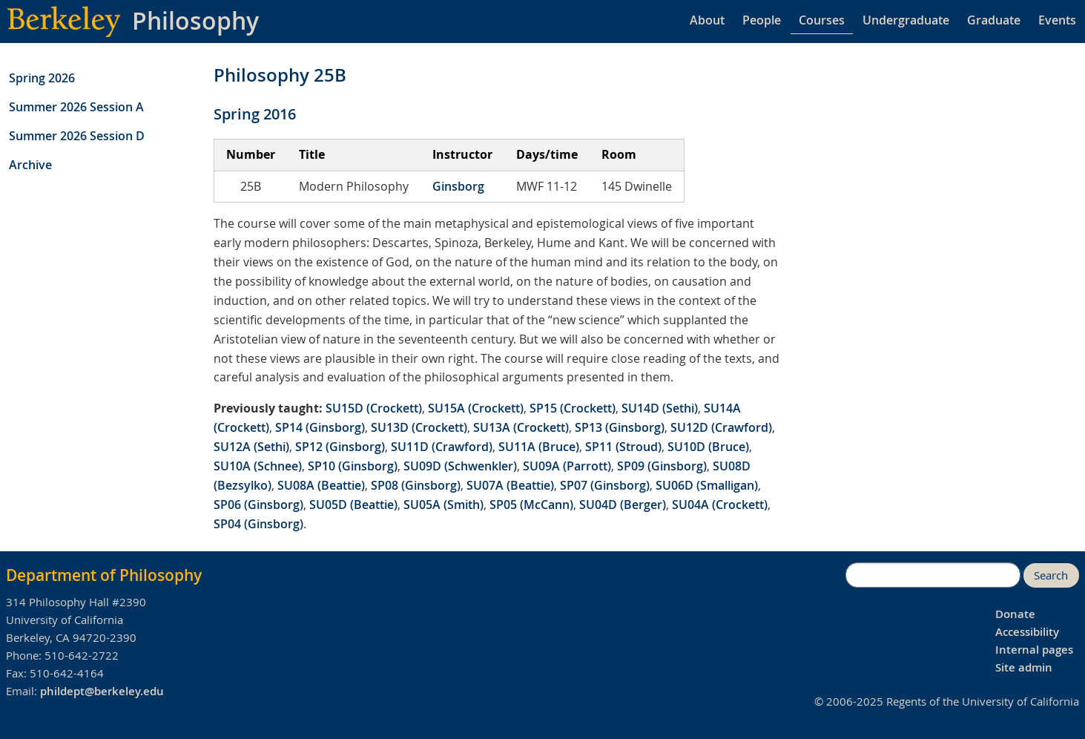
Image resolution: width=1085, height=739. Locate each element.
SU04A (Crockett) (720, 504)
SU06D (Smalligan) (707, 485)
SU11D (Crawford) (441, 447)
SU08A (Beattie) (321, 485)
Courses (822, 20)
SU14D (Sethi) (659, 408)
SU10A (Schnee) (258, 466)
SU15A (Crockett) (476, 408)
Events (1057, 20)
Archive (30, 165)
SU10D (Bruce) (708, 447)
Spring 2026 (42, 78)
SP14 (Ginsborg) (320, 427)
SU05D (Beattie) (353, 504)
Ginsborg (458, 186)
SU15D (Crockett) (374, 408)
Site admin (1023, 667)
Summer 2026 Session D (77, 136)
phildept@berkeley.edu (102, 691)
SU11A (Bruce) (538, 447)
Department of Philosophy (104, 575)
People (761, 20)
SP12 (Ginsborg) (340, 447)
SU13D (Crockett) (419, 427)
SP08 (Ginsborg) (416, 485)
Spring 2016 (255, 114)
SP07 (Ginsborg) (605, 485)
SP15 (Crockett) (573, 408)
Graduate (993, 20)
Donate (1015, 614)
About (707, 20)
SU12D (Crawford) (721, 427)
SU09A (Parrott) (567, 466)
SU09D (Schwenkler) (460, 466)
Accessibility (1027, 632)
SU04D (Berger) (622, 504)
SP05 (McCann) (531, 504)
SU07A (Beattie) (510, 485)
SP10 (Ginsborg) (353, 466)
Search (1051, 575)
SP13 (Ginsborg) (619, 427)
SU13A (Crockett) (521, 427)
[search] (932, 575)
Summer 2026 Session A (76, 107)
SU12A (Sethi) (251, 447)
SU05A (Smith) (443, 504)
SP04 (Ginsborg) (258, 524)
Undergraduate (906, 20)
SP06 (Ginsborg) (258, 504)
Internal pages (1034, 650)
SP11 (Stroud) (623, 447)
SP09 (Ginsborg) (662, 466)
